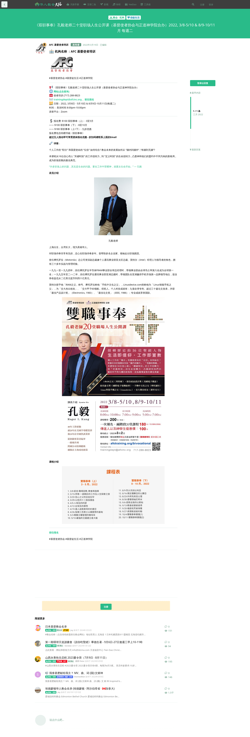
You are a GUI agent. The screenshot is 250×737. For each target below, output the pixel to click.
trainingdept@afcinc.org (68, 99)
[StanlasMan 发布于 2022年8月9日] (38, 674)
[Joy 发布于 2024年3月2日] (38, 628)
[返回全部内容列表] (4, 4)
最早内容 (195, 92)
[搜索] (193, 4)
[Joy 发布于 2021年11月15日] (38, 690)
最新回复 (195, 149)
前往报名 (89, 99)
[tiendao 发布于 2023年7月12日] (38, 644)
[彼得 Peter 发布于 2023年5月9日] (38, 659)
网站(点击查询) (61, 91)
